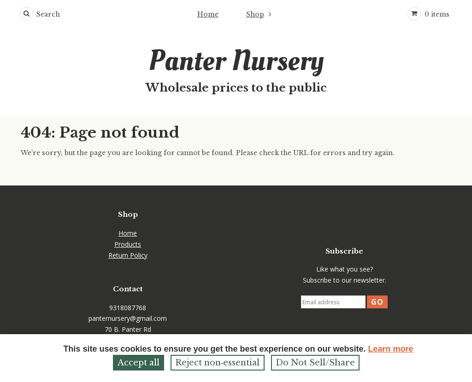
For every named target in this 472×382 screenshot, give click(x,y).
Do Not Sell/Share (315, 363)
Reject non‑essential (217, 363)
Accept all (138, 363)
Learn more (390, 348)
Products (127, 244)
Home (207, 14)
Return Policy (128, 255)
